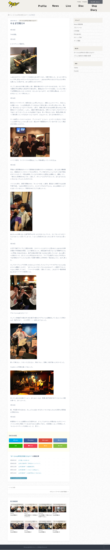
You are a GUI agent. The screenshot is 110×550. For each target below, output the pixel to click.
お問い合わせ (95, 2)
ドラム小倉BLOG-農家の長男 (82, 55)
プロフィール (77, 27)
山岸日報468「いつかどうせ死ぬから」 (29, 470)
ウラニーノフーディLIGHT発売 (58, 492)
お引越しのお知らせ (23, 460)
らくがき (12, 487)
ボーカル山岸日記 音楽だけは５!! (21, 456)
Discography (77, 34)
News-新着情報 (78, 24)
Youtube (85, 1)
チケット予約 (77, 37)
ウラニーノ (34, 547)
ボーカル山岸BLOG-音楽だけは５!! (83, 52)
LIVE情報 (76, 30)
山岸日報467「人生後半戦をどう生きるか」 (30, 473)
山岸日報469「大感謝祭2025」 (26, 466)
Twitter (79, 1)
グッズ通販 (77, 40)
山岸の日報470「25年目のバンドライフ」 (29, 463)
